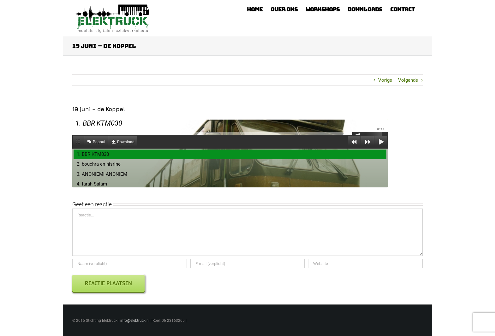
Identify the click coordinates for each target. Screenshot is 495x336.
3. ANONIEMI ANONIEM (102, 174)
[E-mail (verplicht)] (247, 263)
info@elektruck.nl (135, 320)
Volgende (408, 80)
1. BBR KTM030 (93, 154)
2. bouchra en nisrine (99, 164)
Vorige (385, 80)
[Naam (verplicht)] (129, 263)
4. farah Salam (92, 184)
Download (125, 142)
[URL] (365, 263)
